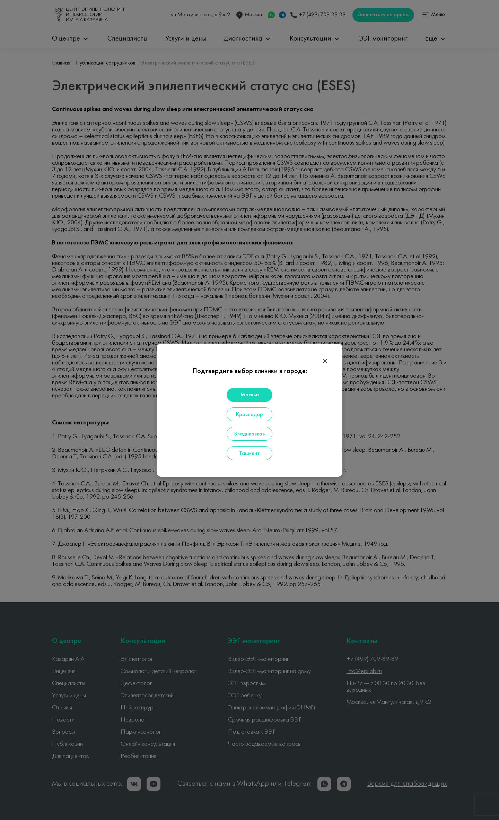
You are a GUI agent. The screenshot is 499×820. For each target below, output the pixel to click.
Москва (249, 395)
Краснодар (249, 414)
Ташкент (249, 453)
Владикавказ (249, 434)
